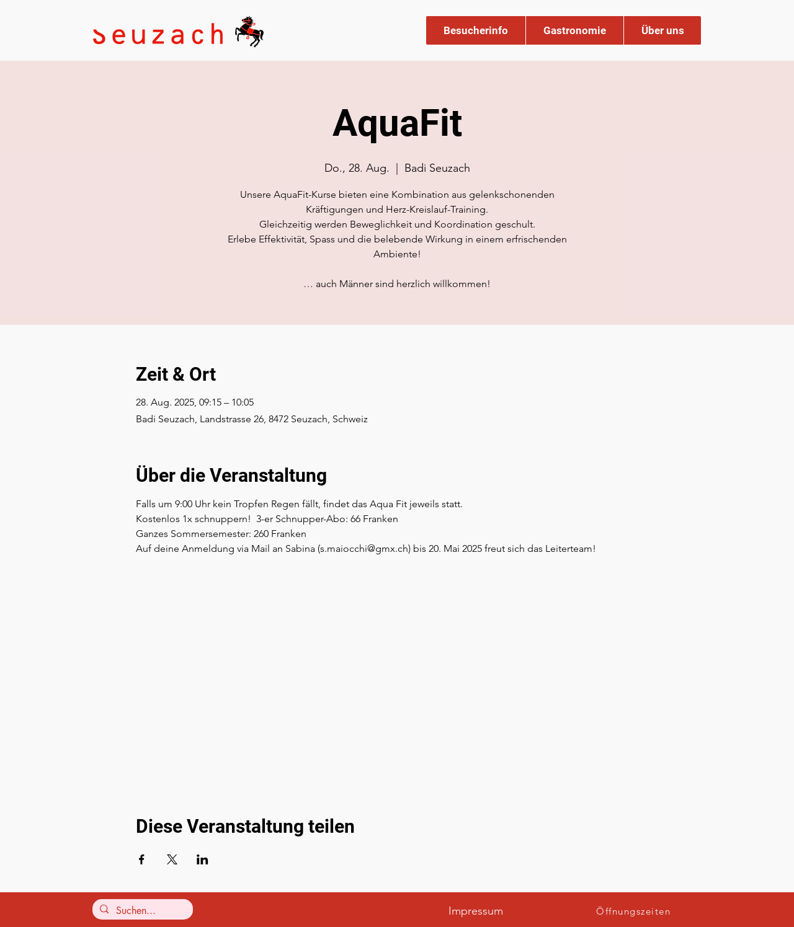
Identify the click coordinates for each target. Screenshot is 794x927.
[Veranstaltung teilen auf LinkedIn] (202, 859)
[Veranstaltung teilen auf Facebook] (142, 859)
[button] (475, 30)
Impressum (475, 911)
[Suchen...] (141, 911)
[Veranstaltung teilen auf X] (172, 859)
